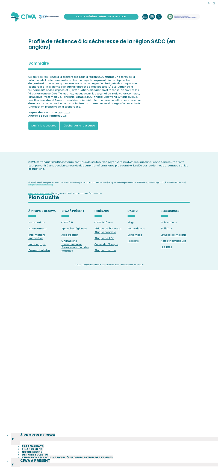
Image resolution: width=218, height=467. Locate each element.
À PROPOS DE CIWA (42, 211)
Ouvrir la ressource (43, 125)
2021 (64, 115)
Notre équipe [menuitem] (32, 460)
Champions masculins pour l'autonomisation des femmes (75, 246)
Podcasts (133, 241)
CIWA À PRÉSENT (90, 17)
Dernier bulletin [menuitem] (35, 463)
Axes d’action (69, 235)
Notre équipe (37, 244)
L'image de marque (174, 235)
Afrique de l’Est (104, 238)
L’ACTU (111, 17)
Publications (169, 222)
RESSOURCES (121, 17)
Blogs (131, 222)
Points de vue (136, 228)
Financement (37, 228)
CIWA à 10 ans (104, 222)
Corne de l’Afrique (106, 244)
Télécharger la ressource (78, 125)
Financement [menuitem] (32, 457)
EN (209, 3)
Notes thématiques (173, 241)
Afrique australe (105, 250)
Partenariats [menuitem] (33, 455)
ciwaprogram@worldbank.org (40, 184)
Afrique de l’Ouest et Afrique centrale (108, 230)
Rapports (64, 112)
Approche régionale (74, 228)
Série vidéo (135, 235)
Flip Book (166, 247)
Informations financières (36, 236)
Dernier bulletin (39, 250)
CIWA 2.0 (67, 222)
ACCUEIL (79, 17)
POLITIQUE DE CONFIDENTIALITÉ (40, 193)
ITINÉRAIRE (102, 17)
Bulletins (166, 228)
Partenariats (36, 222)
